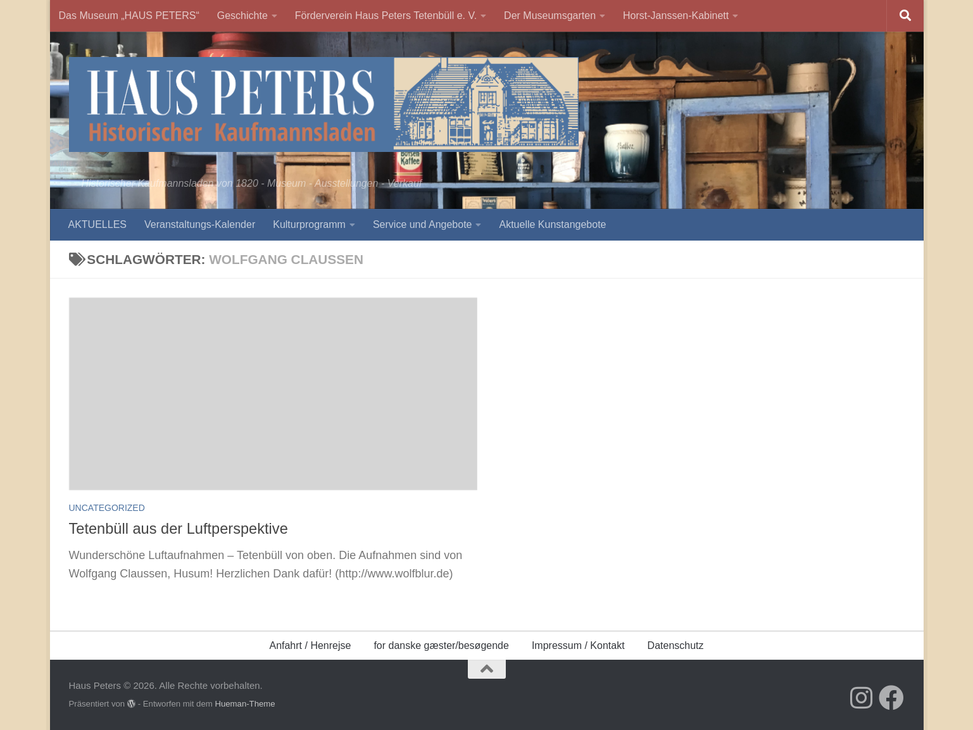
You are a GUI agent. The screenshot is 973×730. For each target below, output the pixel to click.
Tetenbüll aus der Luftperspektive (178, 528)
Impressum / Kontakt (578, 645)
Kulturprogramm (309, 224)
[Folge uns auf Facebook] (891, 697)
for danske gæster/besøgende (441, 645)
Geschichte (242, 15)
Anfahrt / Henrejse (310, 645)
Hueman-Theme (245, 703)
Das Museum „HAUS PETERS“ (129, 15)
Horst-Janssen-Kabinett (676, 15)
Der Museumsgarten (550, 15)
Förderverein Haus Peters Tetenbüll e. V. (386, 15)
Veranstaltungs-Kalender (199, 224)
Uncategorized (107, 508)
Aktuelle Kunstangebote (552, 224)
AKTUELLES (97, 224)
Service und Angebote (422, 224)
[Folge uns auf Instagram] (861, 697)
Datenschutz (676, 645)
